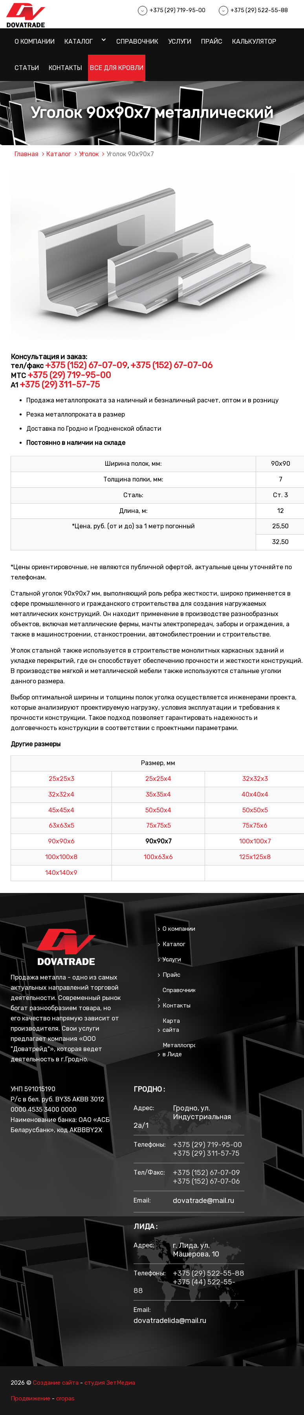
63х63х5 (61, 825)
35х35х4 (158, 794)
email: (142, 1200)
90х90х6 (61, 841)
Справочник (137, 41)
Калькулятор (254, 41)
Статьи (27, 68)
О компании (35, 41)
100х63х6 (158, 857)
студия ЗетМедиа (109, 1382)
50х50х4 (158, 810)
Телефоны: (149, 1144)
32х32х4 (61, 794)
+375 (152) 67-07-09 (86, 365)
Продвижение (30, 1398)
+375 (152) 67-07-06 (171, 365)
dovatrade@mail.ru (203, 1200)
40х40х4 (255, 794)
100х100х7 (255, 841)
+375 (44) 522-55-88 (184, 1286)
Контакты (65, 68)
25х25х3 (61, 778)
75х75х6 (254, 825)
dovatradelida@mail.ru (170, 1320)
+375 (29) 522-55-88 (259, 10)
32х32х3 (255, 778)
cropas (65, 1398)
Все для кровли (116, 68)
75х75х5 (158, 825)
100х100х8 (61, 857)
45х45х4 (61, 810)
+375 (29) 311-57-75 (60, 384)
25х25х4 (158, 778)
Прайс (211, 41)
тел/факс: (149, 1172)
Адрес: (144, 1108)
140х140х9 (61, 872)
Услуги (179, 41)
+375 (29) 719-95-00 (177, 10)
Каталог (78, 41)
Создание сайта (56, 1382)
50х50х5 (255, 810)
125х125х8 (255, 857)
